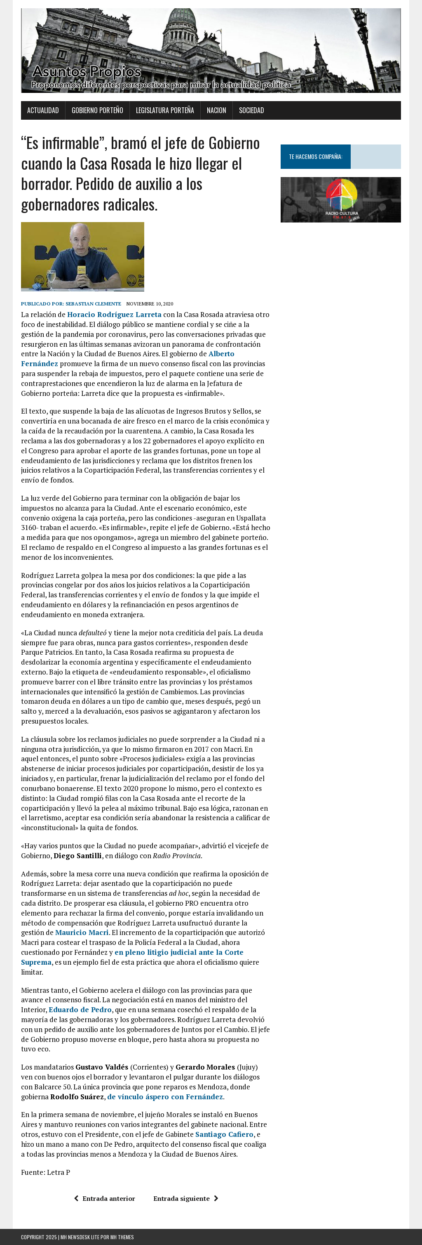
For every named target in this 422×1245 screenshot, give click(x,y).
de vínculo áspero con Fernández (165, 1096)
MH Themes (122, 1236)
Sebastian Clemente (93, 304)
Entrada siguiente (185, 1198)
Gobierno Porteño (97, 110)
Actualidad (43, 110)
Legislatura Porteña (165, 110)
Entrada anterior (104, 1198)
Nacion (216, 110)
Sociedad (251, 110)
